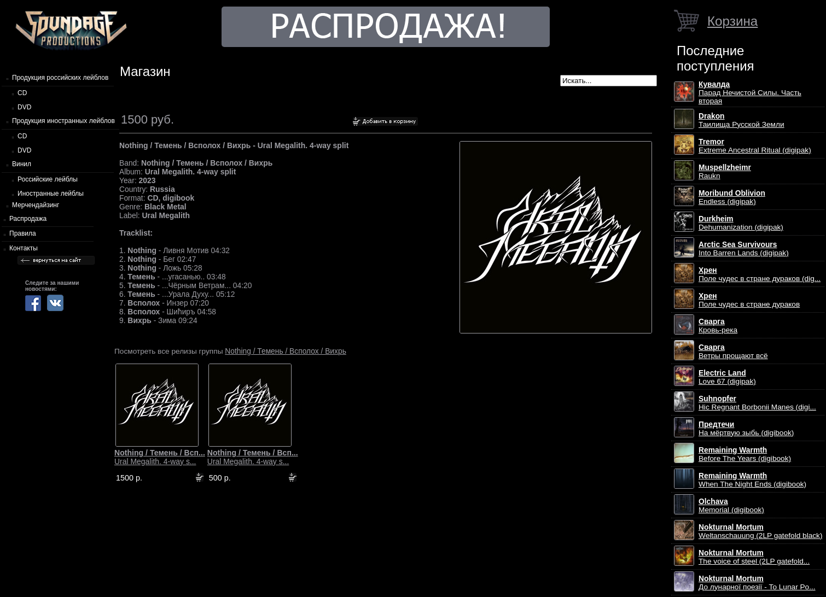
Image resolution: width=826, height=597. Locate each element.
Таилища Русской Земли (741, 120)
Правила (22, 233)
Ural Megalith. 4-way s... (159, 457)
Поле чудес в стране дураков (749, 300)
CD (22, 93)
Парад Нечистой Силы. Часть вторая (750, 92)
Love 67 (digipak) (727, 377)
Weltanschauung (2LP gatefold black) (761, 531)
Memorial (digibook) (731, 505)
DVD (24, 107)
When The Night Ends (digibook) (752, 480)
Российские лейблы (48, 179)
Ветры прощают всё (733, 351)
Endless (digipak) (732, 197)
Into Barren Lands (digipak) (744, 249)
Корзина (732, 21)
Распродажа (27, 219)
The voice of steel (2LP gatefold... (754, 557)
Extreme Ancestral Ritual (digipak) (755, 146)
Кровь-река (718, 326)
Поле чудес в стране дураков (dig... (760, 274)
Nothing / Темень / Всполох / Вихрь (285, 351)
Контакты (23, 248)
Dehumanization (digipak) (741, 223)
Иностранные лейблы (51, 193)
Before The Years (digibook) (745, 454)
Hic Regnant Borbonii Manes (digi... (757, 403)
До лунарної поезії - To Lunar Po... (757, 583)
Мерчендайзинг (35, 205)
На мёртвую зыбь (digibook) (746, 428)
